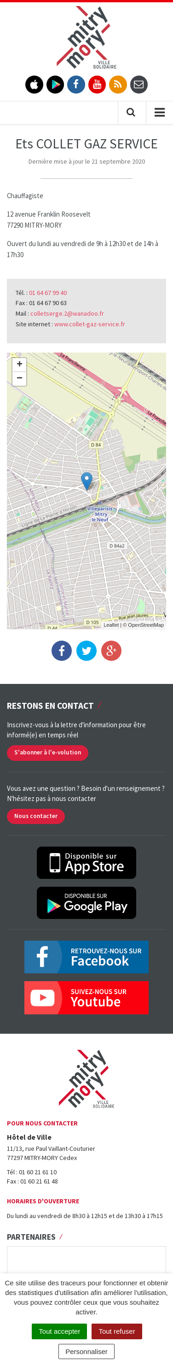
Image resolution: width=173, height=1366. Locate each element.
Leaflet (111, 625)
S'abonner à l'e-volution (47, 752)
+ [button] (20, 365)
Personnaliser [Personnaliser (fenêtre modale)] (86, 1351)
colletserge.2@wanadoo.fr (67, 313)
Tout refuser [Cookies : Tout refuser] (116, 1331)
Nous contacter (36, 816)
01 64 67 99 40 (48, 293)
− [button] (20, 379)
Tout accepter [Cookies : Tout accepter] (59, 1331)
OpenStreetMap (146, 625)
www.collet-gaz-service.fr (89, 324)
